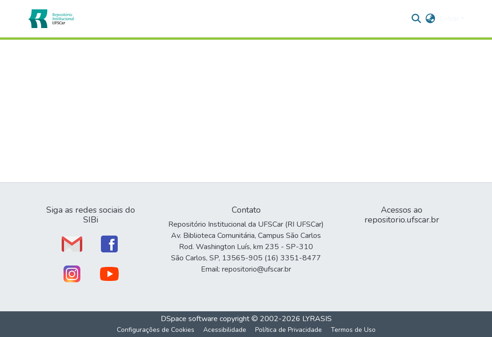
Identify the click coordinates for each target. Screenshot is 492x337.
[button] (51, 18)
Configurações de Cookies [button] (155, 329)
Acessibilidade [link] (224, 329)
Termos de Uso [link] (353, 329)
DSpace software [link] (189, 319)
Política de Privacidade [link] (288, 329)
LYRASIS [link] (317, 319)
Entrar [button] (450, 19)
